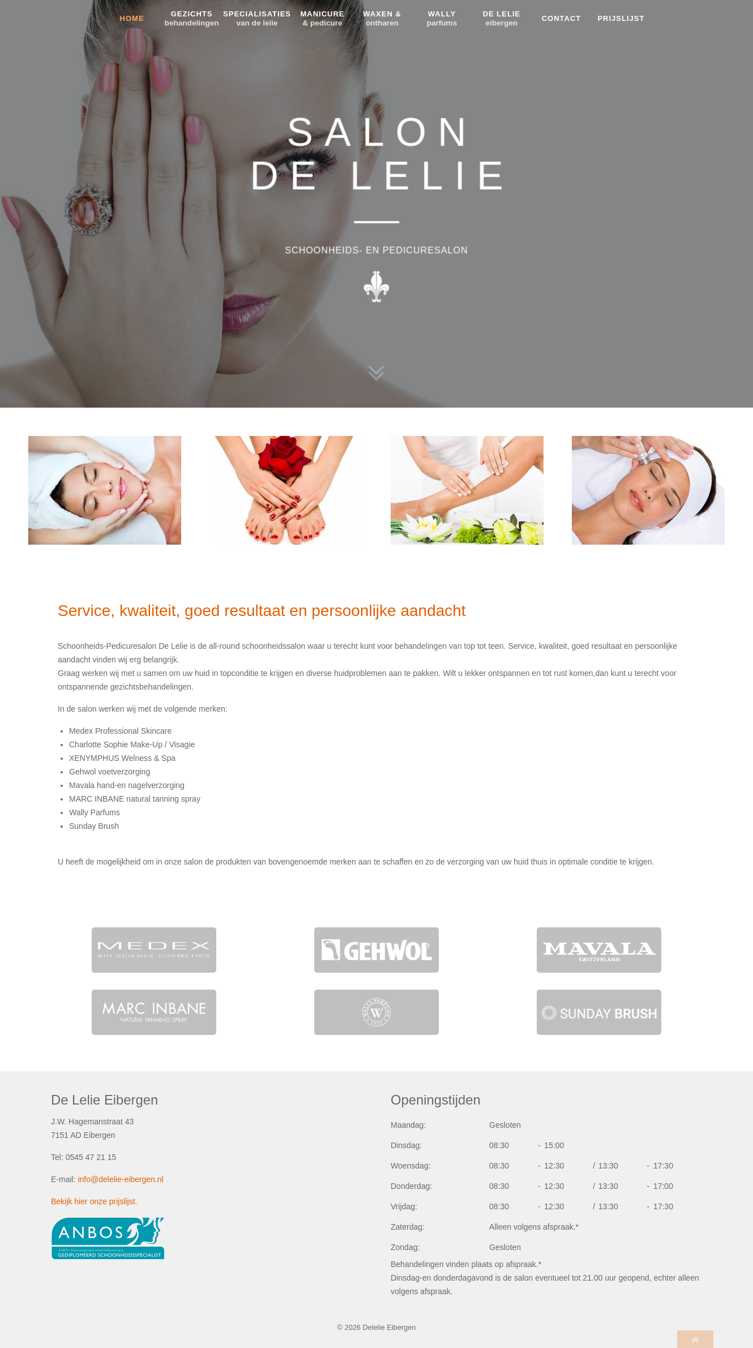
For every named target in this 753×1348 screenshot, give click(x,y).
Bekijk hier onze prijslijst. (94, 1201)
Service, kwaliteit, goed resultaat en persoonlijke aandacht (262, 610)
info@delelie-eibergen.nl (120, 1179)
